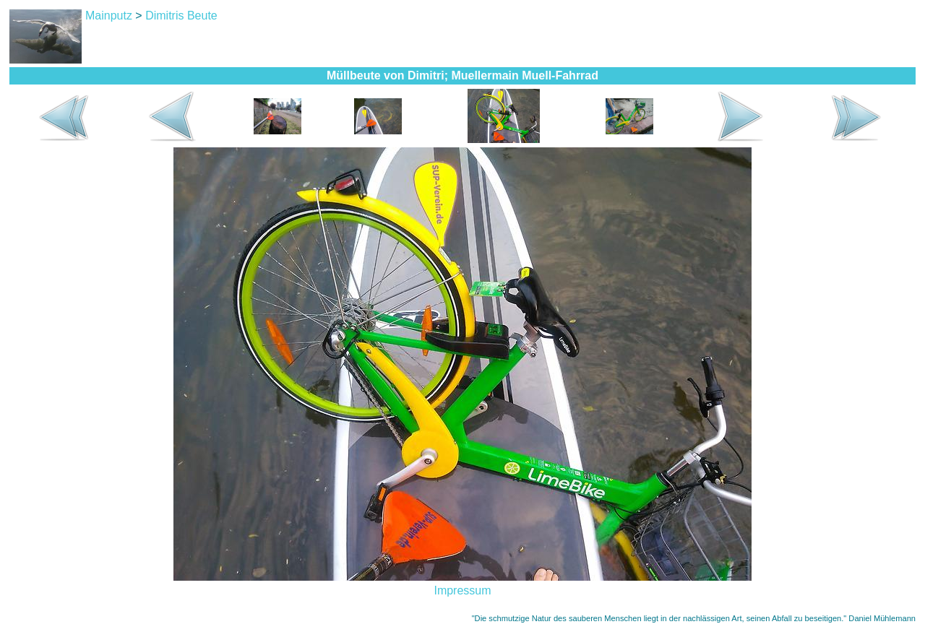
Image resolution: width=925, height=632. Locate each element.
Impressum (462, 590)
